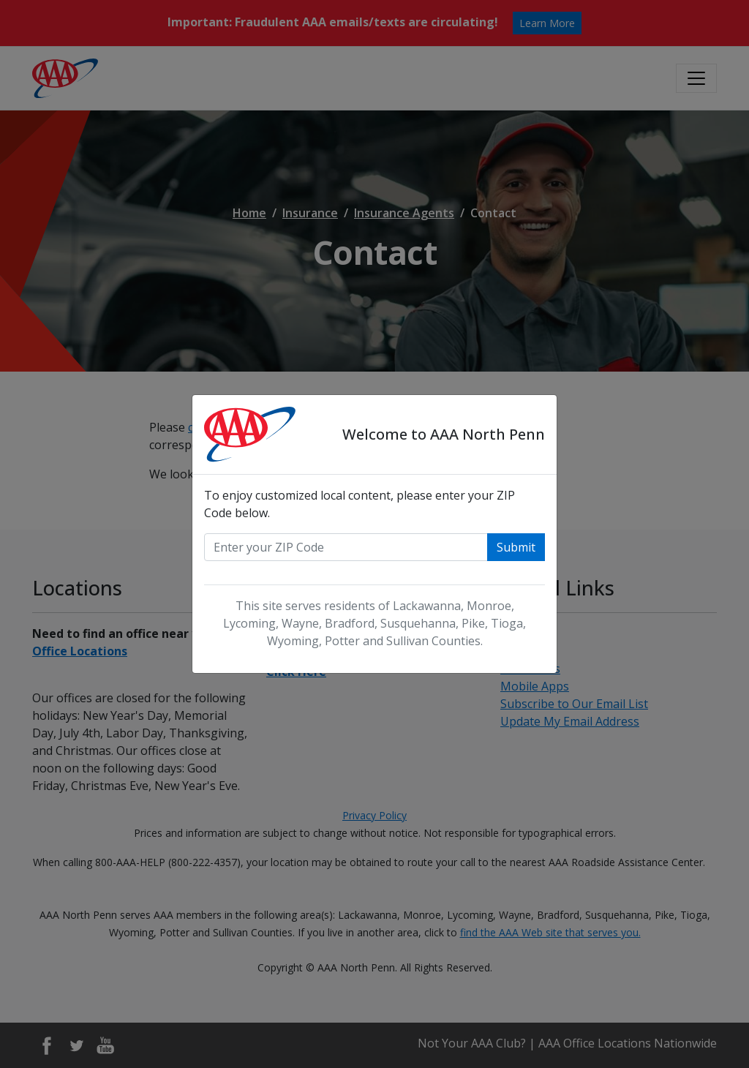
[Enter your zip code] (346, 547)
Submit (516, 547)
